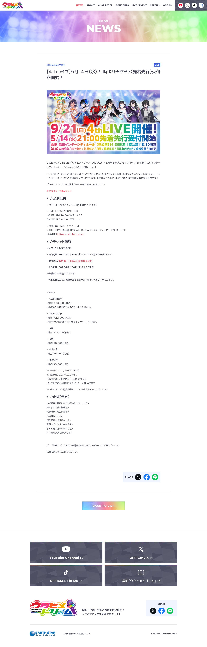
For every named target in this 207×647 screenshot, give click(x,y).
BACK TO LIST (103, 505)
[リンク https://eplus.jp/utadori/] (75, 261)
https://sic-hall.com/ (70, 234)
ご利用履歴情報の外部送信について (77, 633)
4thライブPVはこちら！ (59, 191)
